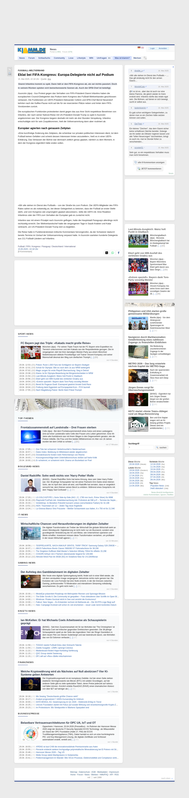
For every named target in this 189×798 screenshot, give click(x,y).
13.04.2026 (134, 486)
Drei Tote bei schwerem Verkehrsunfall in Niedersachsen (60, 449)
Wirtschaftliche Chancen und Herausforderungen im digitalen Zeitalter (64, 523)
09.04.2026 (156, 472)
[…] (92, 357)
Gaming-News (27, 562)
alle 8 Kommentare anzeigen (149, 162)
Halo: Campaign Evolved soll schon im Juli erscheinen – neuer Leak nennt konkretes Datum (76, 605)
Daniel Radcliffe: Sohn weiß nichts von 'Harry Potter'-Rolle (57, 475)
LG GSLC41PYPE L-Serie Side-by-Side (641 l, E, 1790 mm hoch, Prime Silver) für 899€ (74, 497)
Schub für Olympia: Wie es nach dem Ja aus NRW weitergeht (63, 368)
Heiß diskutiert (157, 488)
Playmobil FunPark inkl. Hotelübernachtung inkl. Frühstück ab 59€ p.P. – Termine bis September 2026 (80, 500)
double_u (139, 71)
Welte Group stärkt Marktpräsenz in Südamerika (57, 755)
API (111, 774)
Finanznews (26, 662)
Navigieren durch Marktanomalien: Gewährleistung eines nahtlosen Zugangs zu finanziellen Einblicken (147, 340)
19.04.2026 (134, 470)
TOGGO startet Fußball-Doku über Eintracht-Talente (58, 645)
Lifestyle (81, 58)
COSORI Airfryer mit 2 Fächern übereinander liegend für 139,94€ (64, 554)
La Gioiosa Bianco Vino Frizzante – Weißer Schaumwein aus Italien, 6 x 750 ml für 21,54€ (75, 508)
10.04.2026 (156, 469)
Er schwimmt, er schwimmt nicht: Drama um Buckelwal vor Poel (64, 460)
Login (152, 48)
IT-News (23, 514)
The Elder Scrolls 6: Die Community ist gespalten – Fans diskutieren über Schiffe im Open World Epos (80, 596)
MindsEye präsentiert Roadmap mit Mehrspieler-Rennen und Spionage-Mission (70, 594)
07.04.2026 (156, 477)
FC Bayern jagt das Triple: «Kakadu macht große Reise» (56, 343)
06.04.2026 (156, 480)
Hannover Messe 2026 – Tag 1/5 (50, 752)
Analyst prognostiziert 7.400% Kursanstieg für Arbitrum (60, 699)
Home (73, 774)
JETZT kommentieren (149, 168)
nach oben (165, 778)
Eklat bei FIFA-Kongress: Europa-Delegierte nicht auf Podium (66, 74)
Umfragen (104, 58)
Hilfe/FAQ (104, 774)
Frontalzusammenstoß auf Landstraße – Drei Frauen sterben (58, 427)
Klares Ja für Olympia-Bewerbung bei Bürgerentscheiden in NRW (64, 373)
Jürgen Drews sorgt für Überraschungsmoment (141, 388)
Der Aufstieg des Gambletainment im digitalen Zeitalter (55, 572)
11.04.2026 (156, 467)
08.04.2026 (156, 474)
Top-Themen (25, 418)
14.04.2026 (134, 483)
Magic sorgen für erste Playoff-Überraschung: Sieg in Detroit (62, 370)
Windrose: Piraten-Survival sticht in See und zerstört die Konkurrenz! (66, 599)
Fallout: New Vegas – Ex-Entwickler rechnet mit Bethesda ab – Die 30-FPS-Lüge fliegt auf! (75, 602)
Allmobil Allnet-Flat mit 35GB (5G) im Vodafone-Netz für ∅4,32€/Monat (67, 557)
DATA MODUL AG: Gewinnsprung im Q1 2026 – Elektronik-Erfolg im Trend (68, 702)
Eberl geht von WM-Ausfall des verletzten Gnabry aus (59, 379)
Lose (70, 58)
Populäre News (157, 486)
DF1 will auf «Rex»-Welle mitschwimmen (54, 656)
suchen (161, 447)
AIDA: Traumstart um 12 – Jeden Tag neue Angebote (59, 506)
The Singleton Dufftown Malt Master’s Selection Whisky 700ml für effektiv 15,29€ (71, 551)
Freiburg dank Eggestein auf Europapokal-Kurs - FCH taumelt (63, 387)
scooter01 (139, 148)
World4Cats (140, 87)
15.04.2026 (134, 480)
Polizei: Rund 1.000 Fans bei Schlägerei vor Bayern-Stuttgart (62, 365)
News (22, 58)
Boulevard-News (29, 466)
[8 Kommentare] (25, 251)
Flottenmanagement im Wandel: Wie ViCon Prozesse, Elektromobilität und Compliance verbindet (78, 758)
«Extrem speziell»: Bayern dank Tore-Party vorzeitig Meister (62, 382)
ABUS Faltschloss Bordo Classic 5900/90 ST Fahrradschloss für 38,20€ (67, 548)
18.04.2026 (134, 473)
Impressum (114, 772)
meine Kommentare (151, 495)
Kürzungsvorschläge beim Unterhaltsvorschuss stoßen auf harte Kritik (66, 457)
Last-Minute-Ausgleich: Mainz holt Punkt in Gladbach (59, 376)
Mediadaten (102, 772)
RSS (117, 774)
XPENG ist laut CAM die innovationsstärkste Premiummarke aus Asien (67, 747)
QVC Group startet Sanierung (49, 653)
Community (59, 58)
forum (171, 173)
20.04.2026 (134, 464)
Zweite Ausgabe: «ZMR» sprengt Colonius (54, 648)
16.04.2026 (134, 478)
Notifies (170, 495)
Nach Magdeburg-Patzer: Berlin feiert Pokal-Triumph (59, 390)
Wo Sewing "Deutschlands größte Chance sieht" (57, 696)
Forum (31, 58)
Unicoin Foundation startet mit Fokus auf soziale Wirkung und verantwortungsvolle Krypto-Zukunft (78, 705)
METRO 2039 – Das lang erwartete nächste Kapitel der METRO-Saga (146, 365)
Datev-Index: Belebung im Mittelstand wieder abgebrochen (61, 452)
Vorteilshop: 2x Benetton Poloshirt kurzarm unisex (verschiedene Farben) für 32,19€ (72, 503)
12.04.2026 (156, 464)
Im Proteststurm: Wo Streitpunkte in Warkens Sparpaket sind (62, 707)
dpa (49, 79)
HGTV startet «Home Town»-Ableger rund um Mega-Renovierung (148, 412)
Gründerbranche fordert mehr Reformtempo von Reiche (60, 455)
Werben (137, 58)
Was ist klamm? (122, 58)
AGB (93, 772)
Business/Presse (29, 713)
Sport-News (25, 333)
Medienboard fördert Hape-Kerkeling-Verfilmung (57, 651)
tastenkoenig (140, 108)
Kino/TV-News (26, 611)
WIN (91, 58)
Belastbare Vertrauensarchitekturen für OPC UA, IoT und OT (58, 722)
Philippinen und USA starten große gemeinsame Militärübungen (147, 312)
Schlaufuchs (44, 58)
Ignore (163, 495)
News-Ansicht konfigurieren (162, 492)
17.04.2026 (134, 475)
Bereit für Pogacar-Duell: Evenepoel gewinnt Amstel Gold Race (63, 384)
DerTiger (138, 124)
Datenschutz (84, 772)
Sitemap (73, 772)
